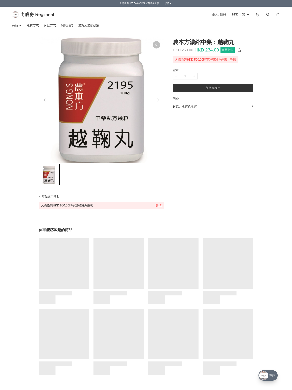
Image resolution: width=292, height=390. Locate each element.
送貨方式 (33, 25)
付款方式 (50, 25)
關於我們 (67, 25)
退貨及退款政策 (88, 25)
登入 (219, 14)
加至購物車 (213, 88)
